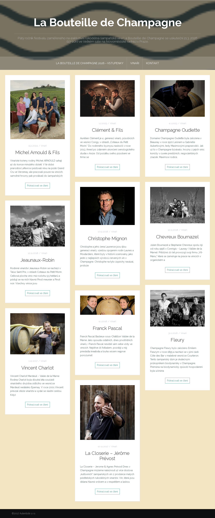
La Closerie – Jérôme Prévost (107, 455)
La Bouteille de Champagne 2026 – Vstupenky (89, 63)
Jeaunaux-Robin (37, 260)
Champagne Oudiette (177, 130)
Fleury (177, 340)
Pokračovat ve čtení (37, 185)
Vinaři (134, 63)
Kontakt (152, 63)
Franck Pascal (107, 328)
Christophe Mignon (107, 238)
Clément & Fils (107, 130)
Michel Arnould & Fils (37, 152)
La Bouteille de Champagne (108, 22)
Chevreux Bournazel (177, 237)
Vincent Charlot (37, 368)
